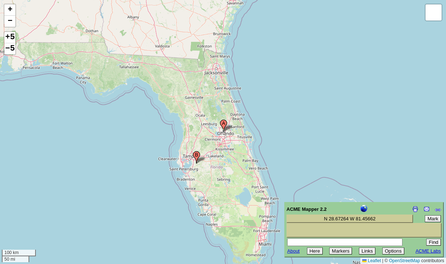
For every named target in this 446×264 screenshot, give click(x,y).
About (293, 251)
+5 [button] (10, 37)
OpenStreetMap (404, 260)
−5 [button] (10, 48)
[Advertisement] (38, 212)
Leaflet (371, 260)
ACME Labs (428, 251)
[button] (223, 126)
